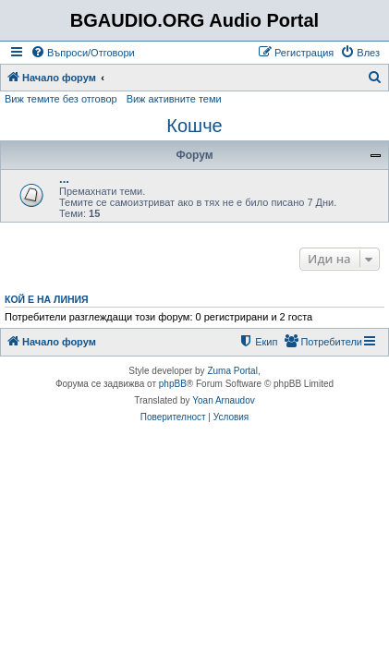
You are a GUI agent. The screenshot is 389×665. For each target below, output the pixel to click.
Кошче (194, 125)
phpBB (173, 384)
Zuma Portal (232, 371)
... (64, 179)
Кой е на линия (47, 299)
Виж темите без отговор (61, 98)
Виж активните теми (174, 98)
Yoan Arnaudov (223, 400)
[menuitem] (82, 53)
